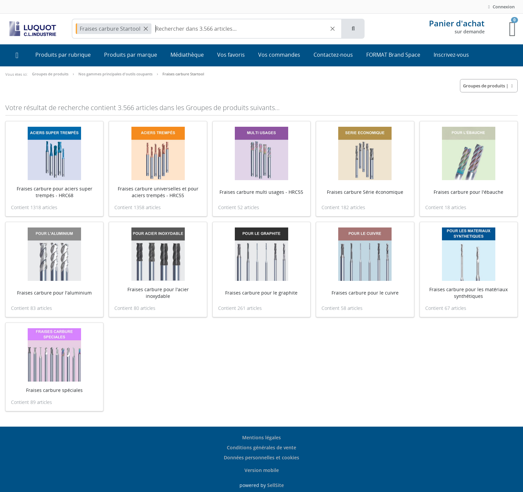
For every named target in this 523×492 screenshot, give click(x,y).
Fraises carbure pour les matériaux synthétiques (468, 292)
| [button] (489, 86)
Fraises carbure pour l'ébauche (468, 192)
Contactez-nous (333, 54)
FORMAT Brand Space (393, 54)
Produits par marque (130, 54)
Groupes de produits (50, 73)
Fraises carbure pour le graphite (261, 293)
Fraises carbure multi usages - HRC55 (261, 192)
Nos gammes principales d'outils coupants (115, 73)
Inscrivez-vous (451, 54)
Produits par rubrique (63, 54)
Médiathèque (187, 54)
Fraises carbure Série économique (365, 192)
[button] (353, 29)
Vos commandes (279, 54)
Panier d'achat (457, 23)
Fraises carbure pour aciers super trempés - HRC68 (54, 191)
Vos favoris (231, 54)
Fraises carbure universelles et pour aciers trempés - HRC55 (158, 191)
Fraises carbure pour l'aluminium (54, 293)
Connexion (500, 7)
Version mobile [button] (261, 470)
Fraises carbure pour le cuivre (365, 293)
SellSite (275, 485)
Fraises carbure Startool (183, 73)
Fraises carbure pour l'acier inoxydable (158, 292)
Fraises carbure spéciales (54, 390)
